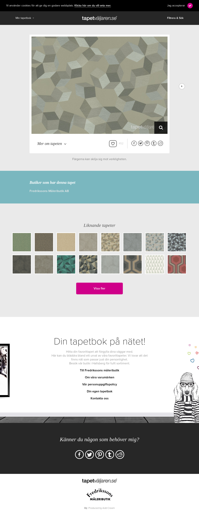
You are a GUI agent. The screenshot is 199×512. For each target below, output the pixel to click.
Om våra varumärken (99, 377)
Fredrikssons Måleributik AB (49, 191)
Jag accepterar (176, 5)
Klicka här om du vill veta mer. (92, 5)
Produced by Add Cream (101, 508)
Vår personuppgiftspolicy (99, 384)
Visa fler (99, 288)
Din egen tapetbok (99, 391)
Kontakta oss (100, 398)
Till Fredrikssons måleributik (99, 370)
